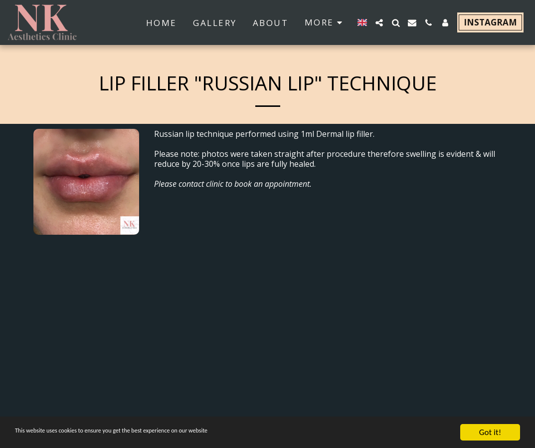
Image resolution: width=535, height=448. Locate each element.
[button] (379, 22)
